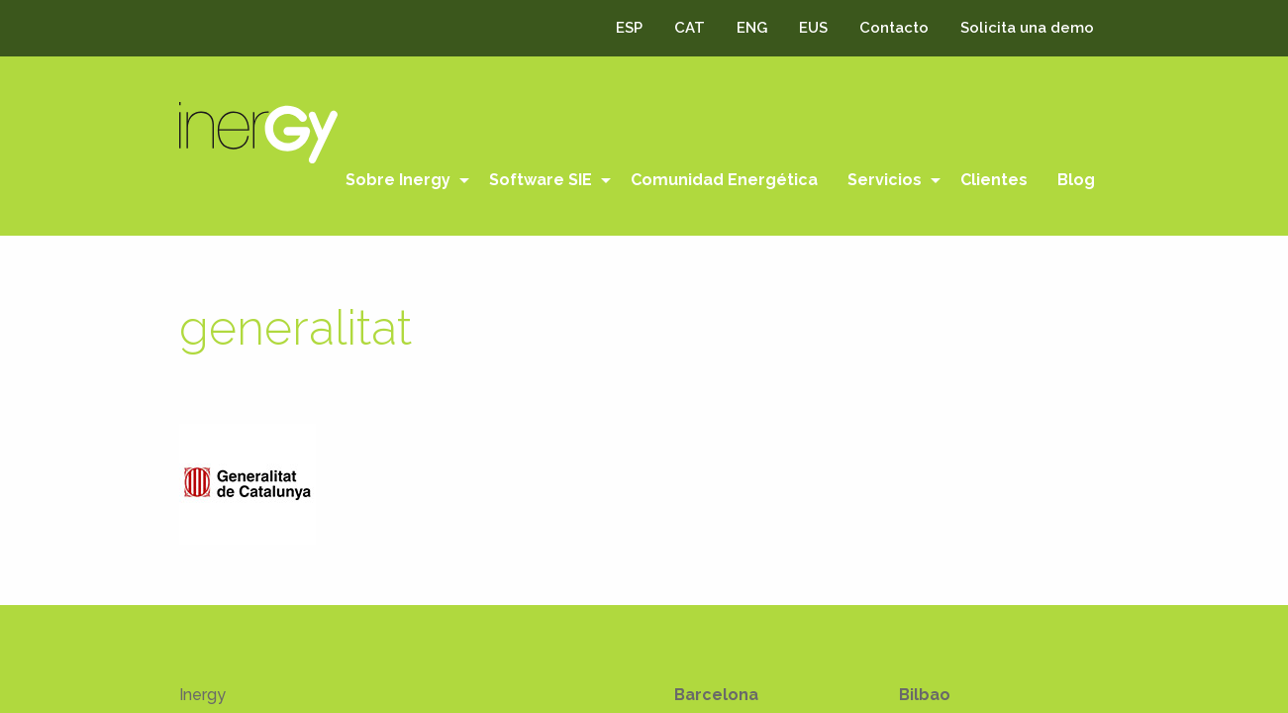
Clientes (994, 179)
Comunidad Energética (724, 179)
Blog (1076, 179)
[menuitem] (402, 180)
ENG (752, 28)
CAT (689, 28)
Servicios (884, 179)
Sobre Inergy (398, 179)
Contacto (894, 28)
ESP (629, 28)
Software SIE (540, 179)
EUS (813, 28)
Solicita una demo (1027, 28)
